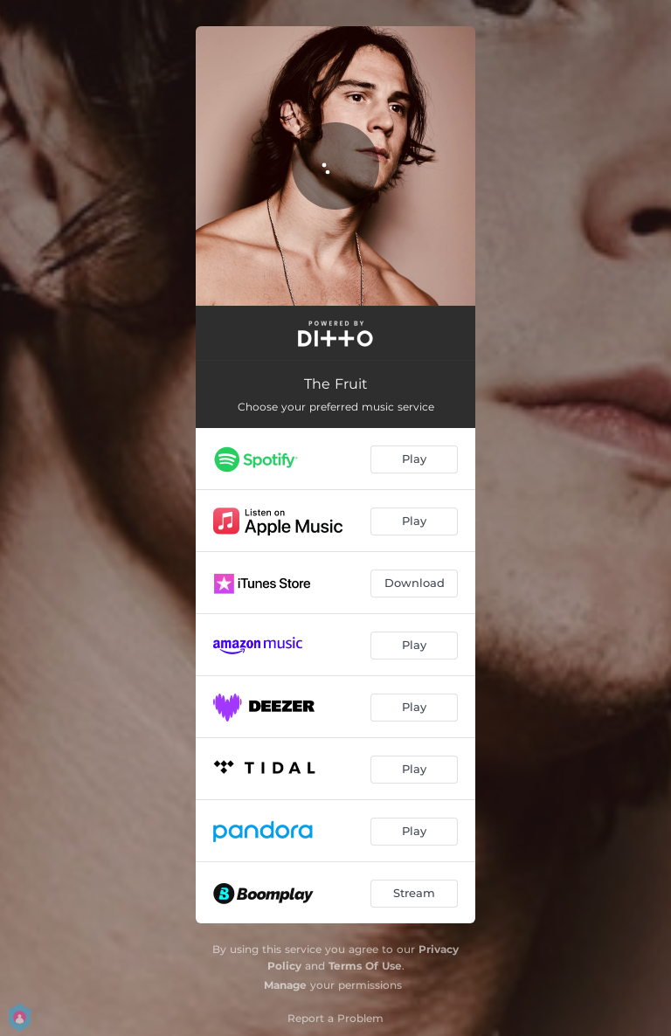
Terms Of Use (365, 965)
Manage (285, 984)
